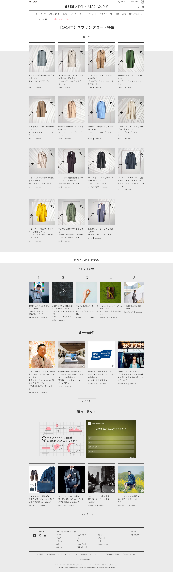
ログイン (123, 2)
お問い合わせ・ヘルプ (86, 559)
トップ (34, 14)
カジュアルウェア (104, 544)
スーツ (43, 14)
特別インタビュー (62, 547)
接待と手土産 (81, 544)
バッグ (73, 14)
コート (82, 14)
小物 (117, 14)
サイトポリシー (73, 554)
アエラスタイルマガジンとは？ (66, 532)
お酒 (124, 14)
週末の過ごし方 (82, 547)
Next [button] (137, 14)
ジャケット (92, 14)
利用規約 (84, 554)
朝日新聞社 (41, 554)
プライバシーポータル (128, 554)
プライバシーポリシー (96, 554)
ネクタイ (103, 14)
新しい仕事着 (54, 14)
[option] (33, 14)
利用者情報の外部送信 (112, 554)
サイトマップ (62, 554)
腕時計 (65, 14)
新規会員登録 (134, 2)
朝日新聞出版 (51, 554)
